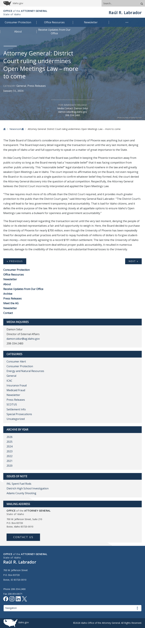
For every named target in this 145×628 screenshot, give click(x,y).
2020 (9, 465)
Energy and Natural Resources (25, 371)
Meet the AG (11, 303)
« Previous (15, 261)
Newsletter (10, 279)
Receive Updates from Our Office (23, 289)
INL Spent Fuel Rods (19, 483)
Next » (133, 261)
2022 (9, 456)
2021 (9, 461)
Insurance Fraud (17, 385)
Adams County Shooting (21, 493)
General (21, 86)
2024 (9, 446)
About (7, 284)
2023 (9, 451)
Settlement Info (16, 409)
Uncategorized (16, 419)
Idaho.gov (23, 622)
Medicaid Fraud (16, 390)
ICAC (9, 380)
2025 (9, 441)
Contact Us (23, 537)
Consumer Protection (16, 270)
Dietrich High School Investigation (28, 488)
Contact (8, 313)
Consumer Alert (16, 361)
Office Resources (13, 274)
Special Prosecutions (19, 414)
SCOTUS (12, 404)
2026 (9, 437)
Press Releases (36, 86)
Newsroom (15, 129)
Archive (7, 294)
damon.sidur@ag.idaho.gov (72, 111)
